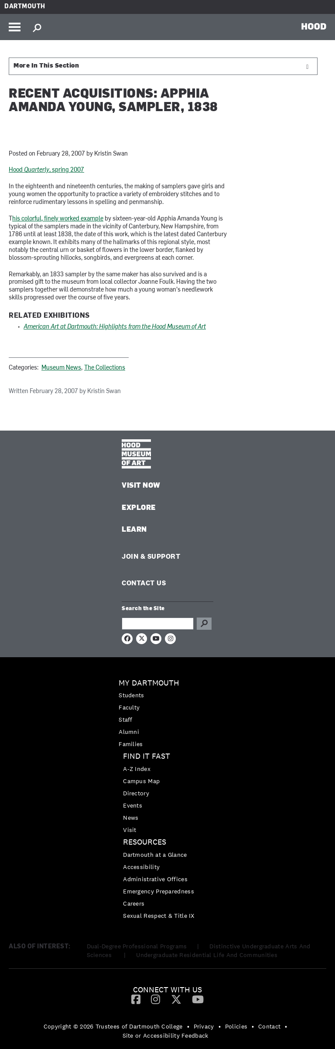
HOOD (313, 26)
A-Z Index (136, 769)
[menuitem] (167, 713)
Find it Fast (146, 756)
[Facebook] (135, 999)
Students (131, 695)
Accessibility (141, 867)
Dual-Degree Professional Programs (137, 946)
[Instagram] (155, 999)
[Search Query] (158, 624)
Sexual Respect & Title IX (159, 916)
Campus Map (141, 781)
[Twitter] (176, 999)
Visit (130, 830)
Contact (269, 1026)
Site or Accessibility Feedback (166, 1035)
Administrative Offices (155, 879)
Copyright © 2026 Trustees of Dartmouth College (113, 1026)
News (130, 818)
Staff (126, 719)
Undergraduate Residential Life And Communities (206, 955)
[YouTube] (198, 999)
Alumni (129, 732)
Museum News (61, 368)
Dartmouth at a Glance (155, 855)
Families (131, 744)
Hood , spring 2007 (46, 170)
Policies (236, 1026)
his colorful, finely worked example (57, 219)
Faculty (129, 707)
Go (204, 624)
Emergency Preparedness (158, 891)
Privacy (204, 1026)
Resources (144, 842)
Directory (136, 793)
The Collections (104, 368)
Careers (133, 903)
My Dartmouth (149, 683)
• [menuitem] (188, 1026)
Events (132, 805)
